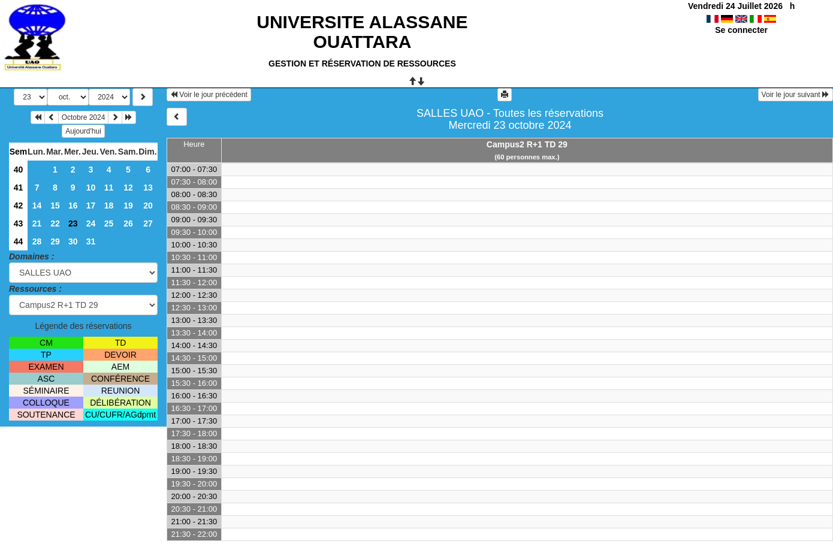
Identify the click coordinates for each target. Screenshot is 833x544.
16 (73, 205)
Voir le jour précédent (209, 94)
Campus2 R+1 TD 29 (527, 144)
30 (73, 241)
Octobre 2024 (83, 117)
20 (148, 205)
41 (18, 187)
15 (55, 205)
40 (18, 169)
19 (128, 205)
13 (148, 187)
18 (109, 205)
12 (128, 187)
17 (91, 205)
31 (91, 241)
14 (37, 205)
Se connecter (741, 30)
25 (109, 223)
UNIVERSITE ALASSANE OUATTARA (361, 32)
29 (55, 241)
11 (109, 187)
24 (91, 223)
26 (128, 223)
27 (148, 223)
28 (37, 241)
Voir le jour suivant (795, 94)
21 (37, 223)
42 (18, 205)
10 (91, 187)
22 (55, 223)
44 (18, 241)
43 (18, 223)
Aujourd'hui (83, 131)
